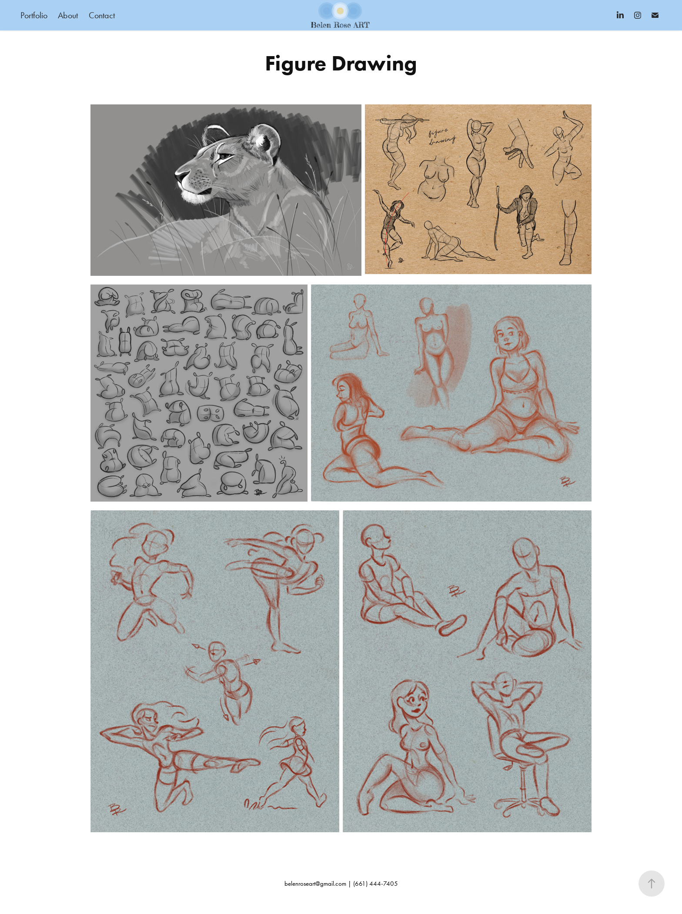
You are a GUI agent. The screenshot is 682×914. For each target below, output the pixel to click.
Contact (102, 15)
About (68, 15)
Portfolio (33, 15)
